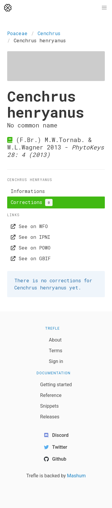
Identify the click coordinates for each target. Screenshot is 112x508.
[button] (104, 7)
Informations (28, 191)
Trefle (52, 328)
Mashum (76, 476)
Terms (55, 350)
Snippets (49, 406)
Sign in (56, 361)
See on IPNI (30, 237)
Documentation (53, 373)
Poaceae (17, 33)
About (55, 340)
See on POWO (30, 247)
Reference (51, 395)
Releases (49, 417)
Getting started (56, 384)
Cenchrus (49, 33)
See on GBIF (31, 258)
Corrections (32, 202)
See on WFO (29, 226)
